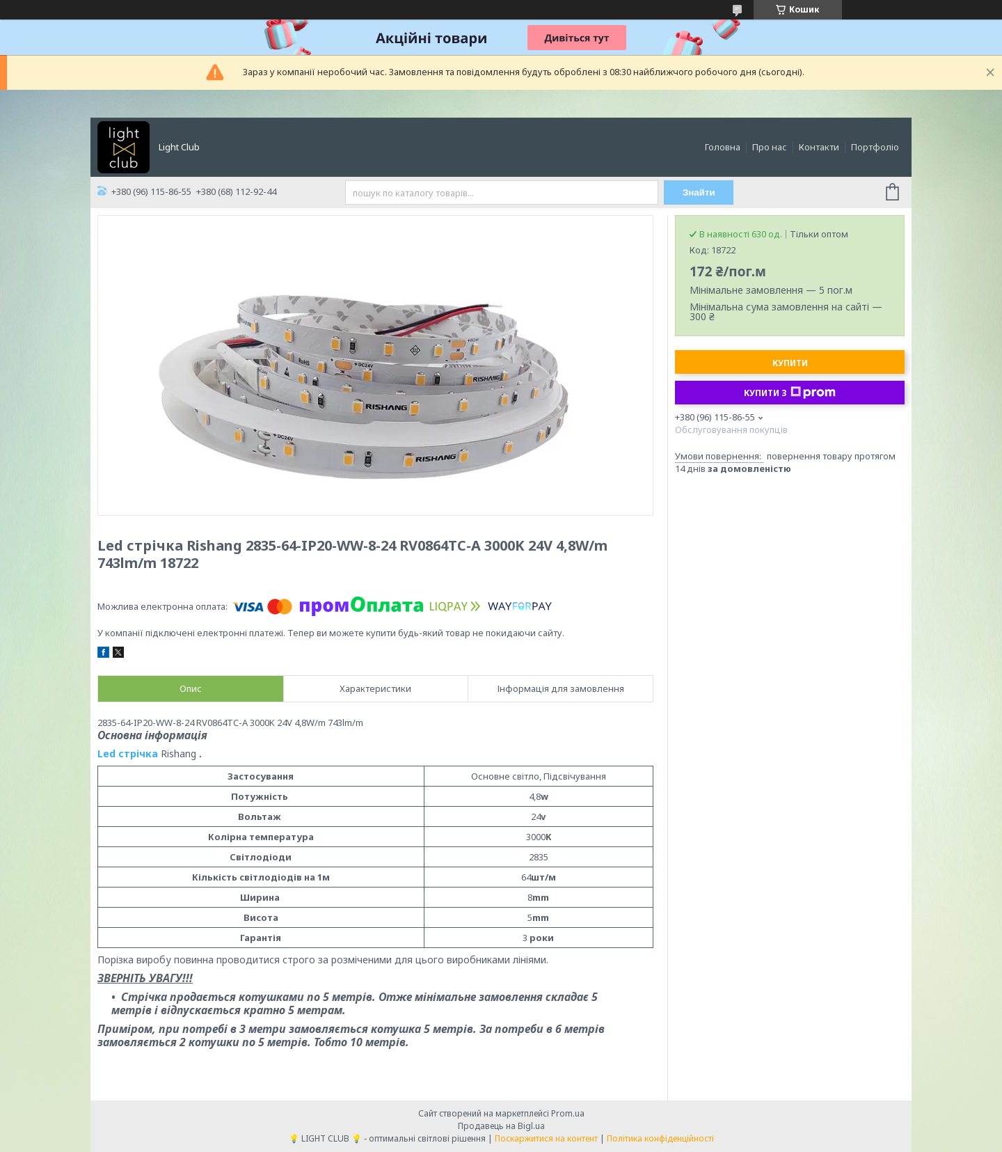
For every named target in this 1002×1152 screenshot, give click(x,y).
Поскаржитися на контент (546, 1138)
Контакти (819, 147)
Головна (722, 147)
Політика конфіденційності (660, 1138)
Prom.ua (567, 1113)
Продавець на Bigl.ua (501, 1126)
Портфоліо (875, 147)
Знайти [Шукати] (699, 192)
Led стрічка (129, 753)
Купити (790, 363)
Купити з (790, 392)
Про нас (769, 147)
